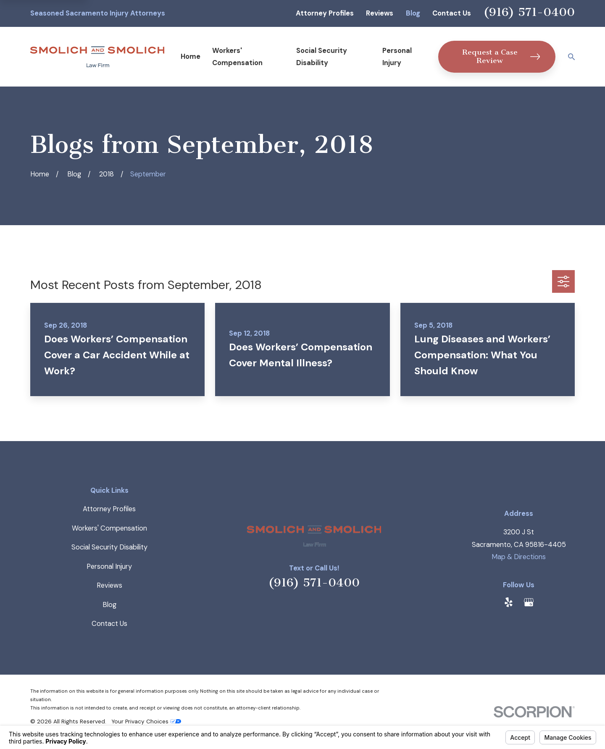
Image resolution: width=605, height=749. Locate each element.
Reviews (379, 13)
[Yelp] (508, 602)
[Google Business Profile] (529, 602)
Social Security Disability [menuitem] (321, 56)
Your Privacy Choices (146, 721)
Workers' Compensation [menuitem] (237, 56)
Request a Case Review (501, 56)
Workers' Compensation (109, 528)
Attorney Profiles (325, 13)
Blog (413, 13)
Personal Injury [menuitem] (397, 56)
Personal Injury (109, 566)
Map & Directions (519, 556)
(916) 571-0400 (529, 12)
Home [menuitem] (190, 56)
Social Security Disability (109, 547)
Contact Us (451, 13)
